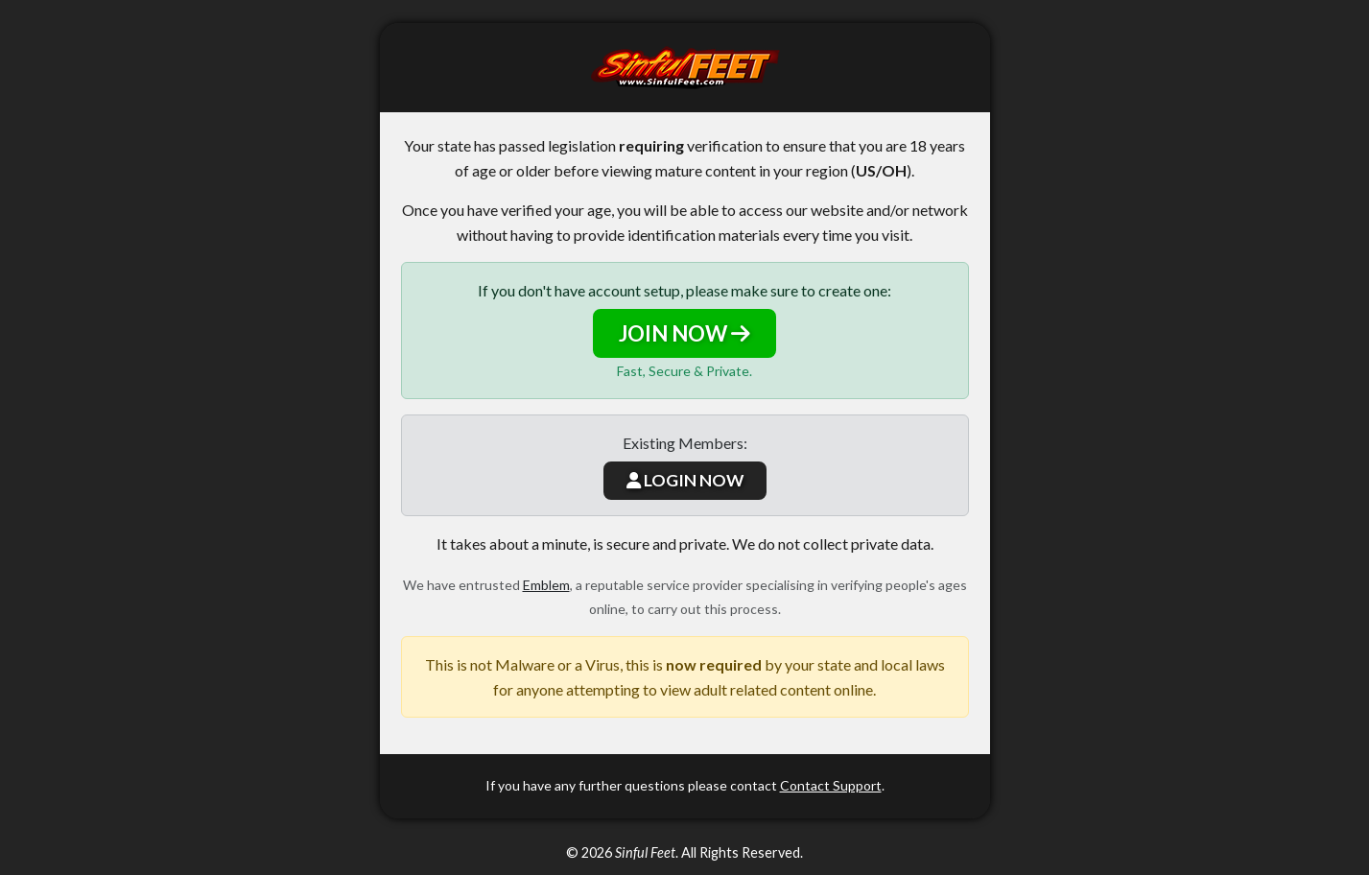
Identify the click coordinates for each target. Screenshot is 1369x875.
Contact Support (831, 785)
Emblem (546, 585)
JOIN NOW (684, 333)
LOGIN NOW (685, 480)
